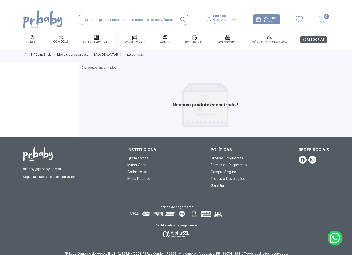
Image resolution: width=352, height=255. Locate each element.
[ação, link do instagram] (312, 160)
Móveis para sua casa (72, 54)
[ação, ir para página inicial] (38, 154)
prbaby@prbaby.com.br (42, 169)
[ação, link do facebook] (303, 160)
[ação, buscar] (182, 19)
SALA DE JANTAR (105, 54)
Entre (217, 16)
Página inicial (43, 54)
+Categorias (313, 39)
